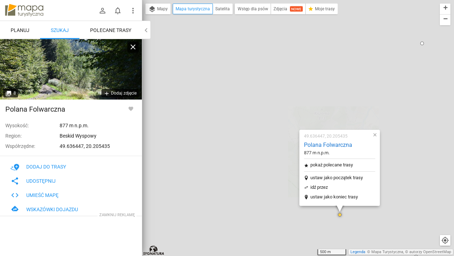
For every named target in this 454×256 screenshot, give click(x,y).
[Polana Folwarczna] (71, 69)
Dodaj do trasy (38, 166)
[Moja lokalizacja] (445, 240)
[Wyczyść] (133, 47)
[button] (298, 128)
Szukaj (60, 30)
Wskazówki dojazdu (44, 209)
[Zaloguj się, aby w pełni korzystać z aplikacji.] (131, 108)
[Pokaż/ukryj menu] (133, 10)
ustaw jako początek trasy (294, 91)
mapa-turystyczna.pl (24, 10)
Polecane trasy (110, 30)
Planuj (20, 30)
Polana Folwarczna (286, 58)
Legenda (357, 252)
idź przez (277, 100)
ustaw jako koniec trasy (292, 110)
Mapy (158, 9)
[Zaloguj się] (102, 10)
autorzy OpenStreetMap (430, 252)
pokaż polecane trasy (289, 78)
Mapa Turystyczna (387, 252)
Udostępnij (33, 181)
